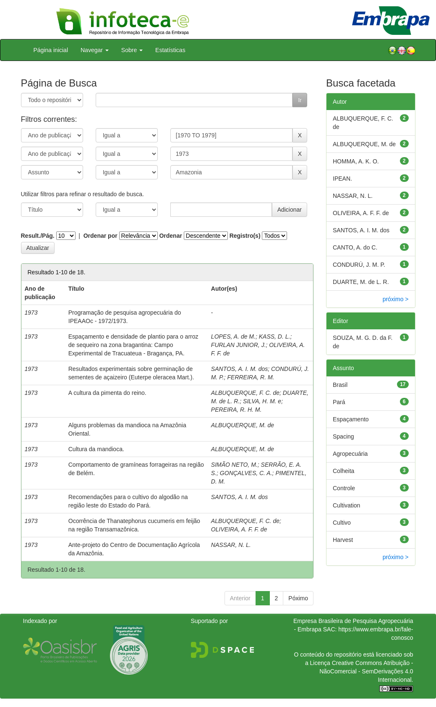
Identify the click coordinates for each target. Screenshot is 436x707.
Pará (339, 402)
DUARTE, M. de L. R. (361, 282)
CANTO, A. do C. (355, 247)
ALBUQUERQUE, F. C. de (245, 392)
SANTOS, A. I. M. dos (239, 368)
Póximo (298, 598)
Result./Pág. (38, 235)
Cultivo (342, 522)
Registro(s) (245, 235)
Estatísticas (170, 50)
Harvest (343, 539)
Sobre (132, 50)
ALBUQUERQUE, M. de (242, 425)
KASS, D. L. (274, 336)
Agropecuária (350, 453)
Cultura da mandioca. (96, 449)
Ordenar (170, 235)
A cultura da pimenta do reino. (107, 392)
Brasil (340, 384)
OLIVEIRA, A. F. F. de (239, 529)
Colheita (343, 471)
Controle (344, 488)
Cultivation (346, 505)
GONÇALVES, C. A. (246, 473)
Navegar (95, 50)
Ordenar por (100, 235)
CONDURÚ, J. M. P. (359, 264)
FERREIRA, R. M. (250, 377)
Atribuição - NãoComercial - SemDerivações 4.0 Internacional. (366, 671)
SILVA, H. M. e (262, 401)
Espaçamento (351, 419)
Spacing (343, 436)
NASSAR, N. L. (231, 544)
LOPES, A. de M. (233, 336)
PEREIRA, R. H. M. (236, 409)
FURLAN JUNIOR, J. (238, 345)
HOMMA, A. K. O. (356, 161)
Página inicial (51, 50)
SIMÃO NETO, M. (234, 464)
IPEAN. (342, 178)
